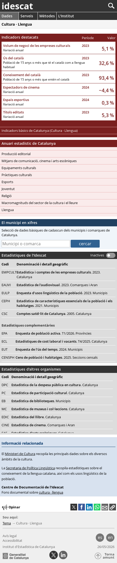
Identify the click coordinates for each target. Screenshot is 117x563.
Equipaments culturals (19, 167)
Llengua (8, 209)
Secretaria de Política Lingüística (30, 468)
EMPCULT (9, 272)
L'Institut (66, 15)
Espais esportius (16, 99)
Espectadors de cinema (21, 87)
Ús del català (13, 58)
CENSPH (8, 357)
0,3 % (108, 102)
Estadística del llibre (36, 417)
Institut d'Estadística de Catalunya (29, 546)
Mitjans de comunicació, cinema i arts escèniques (39, 160)
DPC (5, 384)
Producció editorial (16, 153)
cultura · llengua (51, 492)
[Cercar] (94, 6)
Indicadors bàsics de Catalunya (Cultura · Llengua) (40, 130)
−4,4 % (106, 90)
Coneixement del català (22, 75)
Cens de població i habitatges (57, 357)
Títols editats (13, 112)
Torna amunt (108, 556)
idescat (17, 6)
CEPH (6, 301)
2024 (85, 87)
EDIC (5, 417)
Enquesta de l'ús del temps (49, 349)
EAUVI (6, 285)
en (110, 537)
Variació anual (13, 50)
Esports (7, 181)
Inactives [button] (97, 255)
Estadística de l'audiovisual (57, 285)
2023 (85, 45)
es (100, 537)
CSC (5, 313)
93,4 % (106, 77)
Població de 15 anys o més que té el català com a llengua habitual (44, 64)
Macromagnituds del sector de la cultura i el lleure (40, 202)
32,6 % (106, 63)
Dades (7, 15)
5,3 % (108, 115)
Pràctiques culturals (17, 174)
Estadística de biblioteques (40, 401)
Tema (7, 523)
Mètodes (47, 15)
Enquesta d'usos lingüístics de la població (62, 293)
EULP (6, 293)
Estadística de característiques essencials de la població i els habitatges (64, 303)
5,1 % (108, 48)
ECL (4, 341)
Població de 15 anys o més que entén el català (36, 79)
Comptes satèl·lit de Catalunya (54, 313)
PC (4, 393)
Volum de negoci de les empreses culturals (36, 45)
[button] (112, 507)
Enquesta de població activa (53, 333)
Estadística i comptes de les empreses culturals (58, 274)
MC (4, 409)
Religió (7, 195)
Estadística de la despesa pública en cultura (54, 384)
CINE (5, 425)
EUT (5, 349)
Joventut (8, 188)
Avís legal (10, 535)
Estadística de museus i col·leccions (47, 409)
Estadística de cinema (43, 425)
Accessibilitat (12, 540)
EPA (4, 333)
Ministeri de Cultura (20, 453)
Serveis (26, 15)
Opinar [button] (10, 507)
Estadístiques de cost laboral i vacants (61, 341)
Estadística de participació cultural (47, 393)
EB (3, 401)
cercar (85, 244)
